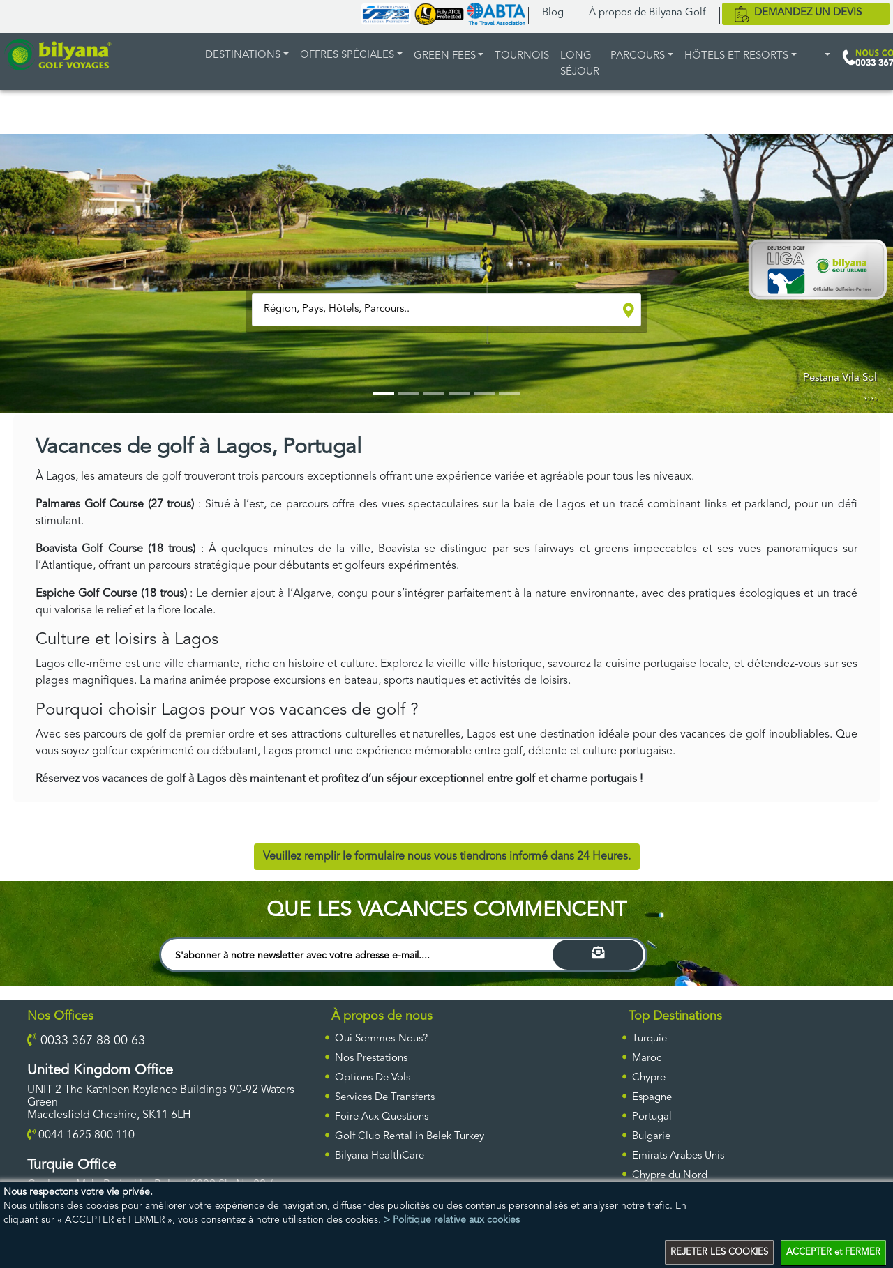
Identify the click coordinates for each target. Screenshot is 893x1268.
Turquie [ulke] (649, 1039)
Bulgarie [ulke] (651, 1136)
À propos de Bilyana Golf (647, 13)
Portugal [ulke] (652, 1117)
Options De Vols (372, 1078)
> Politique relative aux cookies (452, 1219)
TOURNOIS (522, 56)
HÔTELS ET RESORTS (736, 56)
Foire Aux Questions (381, 1117)
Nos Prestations (371, 1058)
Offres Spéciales (347, 55)
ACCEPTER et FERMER (833, 1252)
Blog (553, 13)
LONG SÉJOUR (579, 64)
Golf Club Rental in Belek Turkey (409, 1136)
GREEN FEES (445, 56)
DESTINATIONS (242, 55)
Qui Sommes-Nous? (381, 1039)
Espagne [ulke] (652, 1097)
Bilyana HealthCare (379, 1156)
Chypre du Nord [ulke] (669, 1175)
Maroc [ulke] (646, 1058)
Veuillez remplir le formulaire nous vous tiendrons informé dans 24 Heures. (447, 856)
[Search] (598, 955)
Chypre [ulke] (649, 1078)
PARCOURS (637, 56)
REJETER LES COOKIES (719, 1252)
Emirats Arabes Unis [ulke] (678, 1156)
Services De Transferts (385, 1097)
